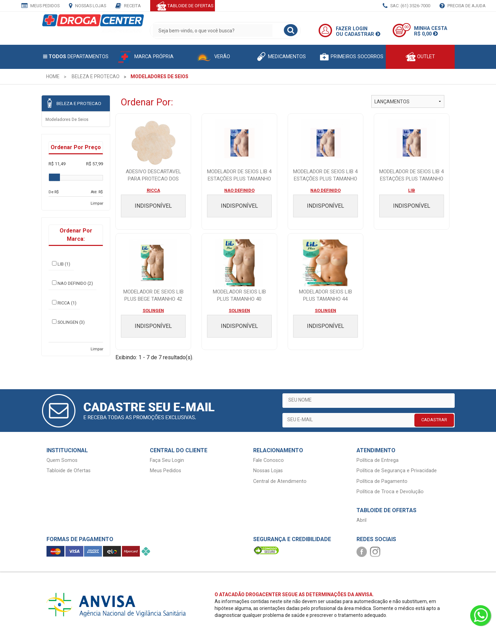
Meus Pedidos (40, 6)
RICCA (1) (64, 303)
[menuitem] (53, 76)
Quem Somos (62, 460)
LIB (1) (61, 264)
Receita (128, 6)
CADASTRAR (434, 419)
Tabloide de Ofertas (68, 471)
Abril (361, 520)
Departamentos (75, 57)
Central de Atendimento (280, 481)
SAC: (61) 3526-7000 (406, 6)
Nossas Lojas (87, 6)
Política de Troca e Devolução (390, 492)
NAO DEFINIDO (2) (72, 283)
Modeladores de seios (67, 119)
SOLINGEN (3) (68, 322)
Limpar (97, 203)
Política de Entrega (377, 460)
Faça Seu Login (167, 460)
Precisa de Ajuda (463, 6)
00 (406, 27)
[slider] (54, 177)
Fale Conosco (268, 460)
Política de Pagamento (381, 481)
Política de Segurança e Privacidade (396, 471)
